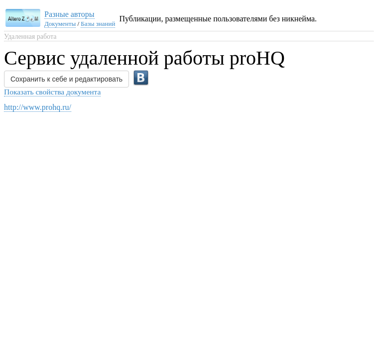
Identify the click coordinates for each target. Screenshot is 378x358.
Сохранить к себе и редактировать (66, 79)
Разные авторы (69, 14)
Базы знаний (98, 23)
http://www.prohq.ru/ (37, 107)
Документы (60, 23)
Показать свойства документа (52, 92)
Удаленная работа (30, 36)
